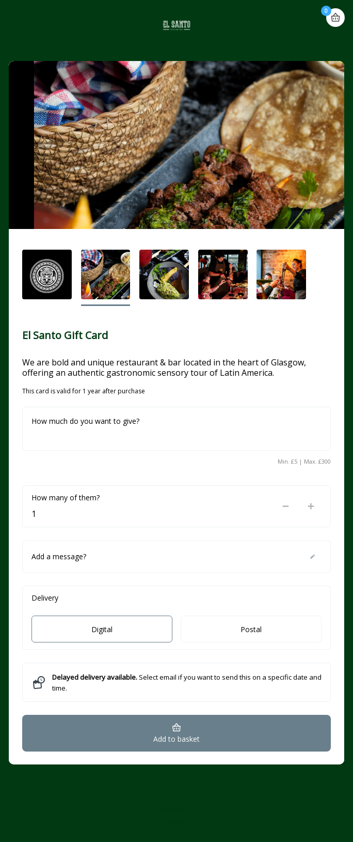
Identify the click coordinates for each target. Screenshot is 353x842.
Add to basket (176, 739)
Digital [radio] (102, 629)
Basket (335, 13)
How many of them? (65, 497)
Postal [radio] (251, 629)
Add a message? (58, 556)
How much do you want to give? (85, 421)
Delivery (44, 598)
